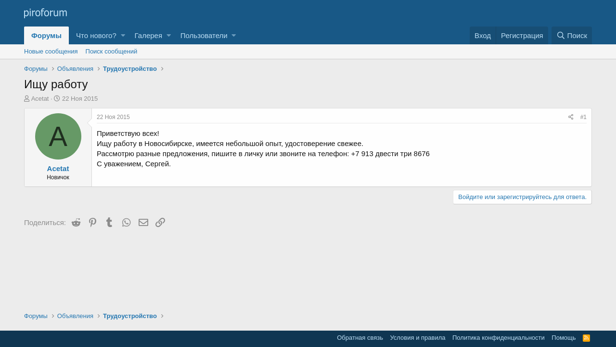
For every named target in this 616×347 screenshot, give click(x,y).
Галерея (149, 35)
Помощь (564, 337)
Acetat (40, 98)
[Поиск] (572, 35)
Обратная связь (360, 337)
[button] (123, 35)
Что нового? (96, 35)
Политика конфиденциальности (498, 337)
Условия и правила (417, 337)
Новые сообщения (51, 51)
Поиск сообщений (112, 51)
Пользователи (204, 35)
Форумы (46, 35)
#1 (583, 117)
